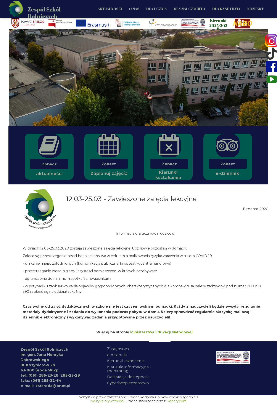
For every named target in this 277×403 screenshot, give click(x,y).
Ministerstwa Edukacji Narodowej (161, 332)
